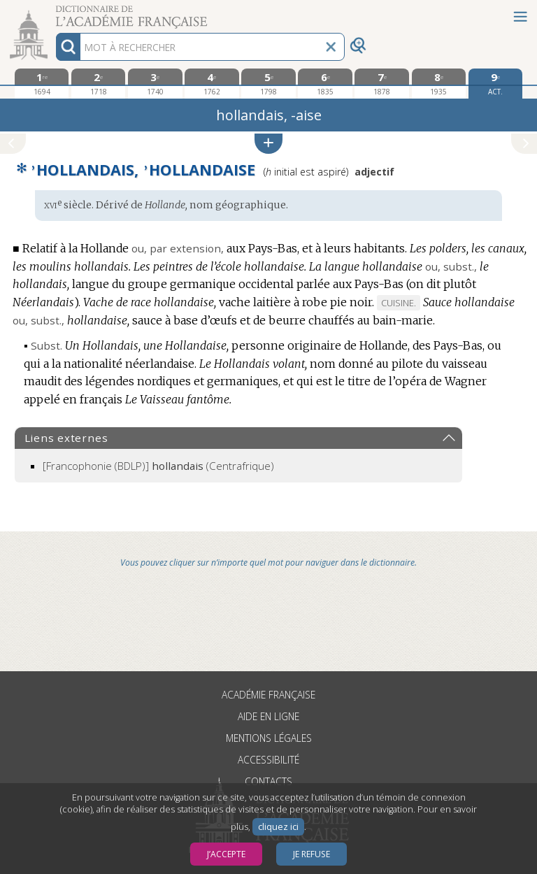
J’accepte (226, 854)
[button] (268, 144)
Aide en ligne (268, 716)
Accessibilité (268, 759)
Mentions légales (269, 738)
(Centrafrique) (158, 466)
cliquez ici (278, 827)
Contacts (268, 781)
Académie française (268, 694)
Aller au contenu (54, 12)
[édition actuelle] (495, 84)
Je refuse (311, 854)
